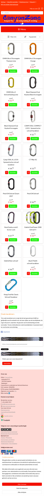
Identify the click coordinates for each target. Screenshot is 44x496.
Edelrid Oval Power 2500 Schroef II (32, 228)
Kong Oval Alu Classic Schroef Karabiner (11, 296)
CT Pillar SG (33, 160)
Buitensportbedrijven (7, 441)
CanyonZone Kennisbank (8, 412)
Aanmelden (7, 363)
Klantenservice (23, 2)
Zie (15, 391)
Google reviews (8, 416)
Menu (22, 29)
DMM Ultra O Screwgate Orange (32, 59)
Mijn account (35, 9)
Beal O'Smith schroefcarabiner (33, 262)
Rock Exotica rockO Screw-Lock (11, 228)
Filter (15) (11, 37)
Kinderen (9, 437)
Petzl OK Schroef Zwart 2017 (11, 194)
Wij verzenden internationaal (9, 4)
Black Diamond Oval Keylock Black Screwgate (33, 93)
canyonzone (5, 332)
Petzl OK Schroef (33, 193)
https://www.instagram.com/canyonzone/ (14, 344)
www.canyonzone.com (8, 406)
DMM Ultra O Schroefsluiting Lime (11, 93)
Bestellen (13, 71)
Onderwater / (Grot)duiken (9, 443)
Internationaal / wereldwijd (8, 469)
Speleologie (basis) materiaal (9, 433)
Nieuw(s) (32, 2)
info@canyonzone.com (8, 404)
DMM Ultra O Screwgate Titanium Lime (11, 59)
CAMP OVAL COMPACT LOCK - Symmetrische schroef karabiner (32, 128)
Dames (3, 437)
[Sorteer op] (32, 36)
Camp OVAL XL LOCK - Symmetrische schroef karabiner (11, 162)
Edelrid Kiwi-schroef (11, 261)
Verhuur (3, 2)
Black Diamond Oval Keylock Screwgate (11, 127)
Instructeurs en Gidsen (7, 439)
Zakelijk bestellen (12, 2)
